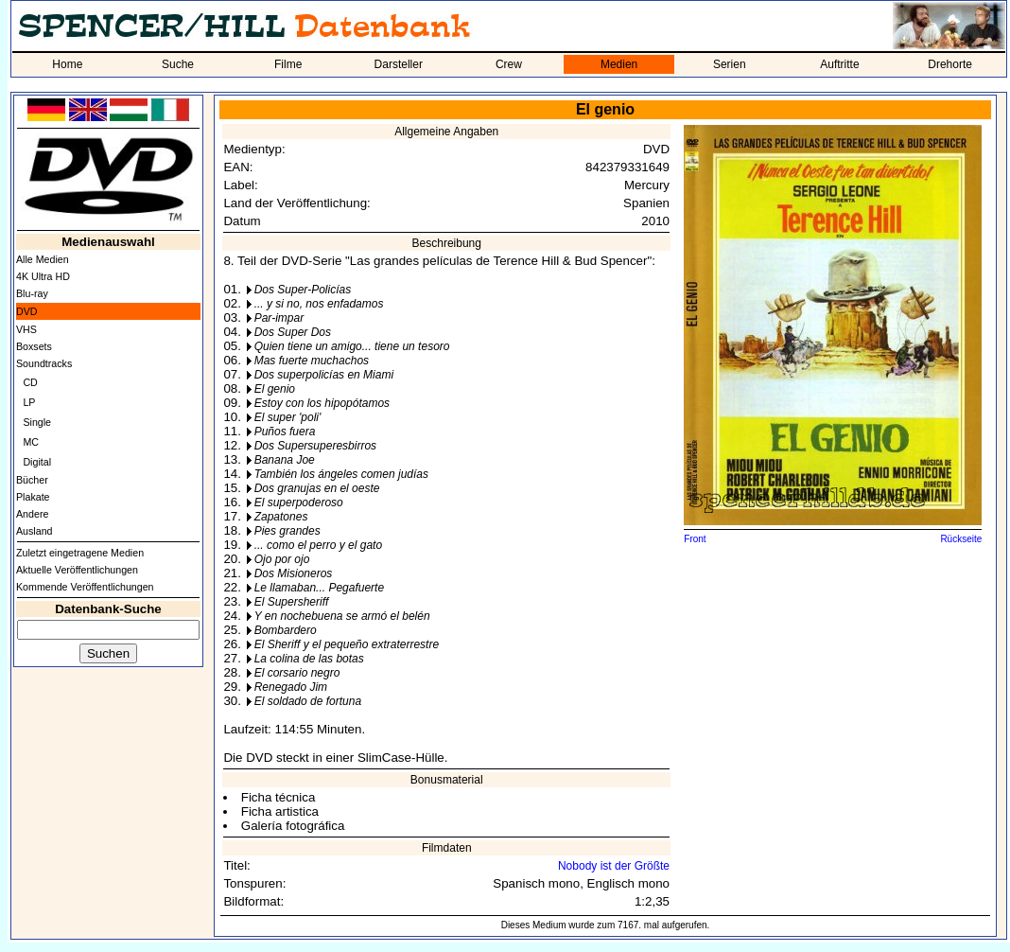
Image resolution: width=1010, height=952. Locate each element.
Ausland (34, 531)
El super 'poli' (288, 417)
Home (67, 64)
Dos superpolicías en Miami (323, 374)
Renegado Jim (290, 687)
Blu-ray (32, 293)
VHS (26, 329)
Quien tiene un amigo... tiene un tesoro (352, 346)
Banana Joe (284, 460)
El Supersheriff (291, 601)
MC (31, 442)
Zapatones (281, 516)
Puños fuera (285, 431)
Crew (509, 64)
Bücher (32, 479)
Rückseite (961, 539)
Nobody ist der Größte (614, 866)
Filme (288, 64)
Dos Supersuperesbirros (315, 445)
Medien (619, 64)
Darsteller (398, 64)
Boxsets (34, 346)
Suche (178, 64)
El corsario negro (297, 672)
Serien (729, 64)
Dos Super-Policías (303, 289)
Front (694, 539)
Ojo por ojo (282, 559)
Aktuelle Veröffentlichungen (77, 569)
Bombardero (285, 630)
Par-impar (279, 318)
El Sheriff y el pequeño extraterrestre (346, 644)
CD (30, 382)
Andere (32, 514)
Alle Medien (42, 259)
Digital (37, 461)
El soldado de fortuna (307, 701)
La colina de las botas (309, 658)
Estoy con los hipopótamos (322, 403)
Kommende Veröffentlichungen (85, 586)
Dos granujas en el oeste (317, 488)
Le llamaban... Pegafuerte (319, 587)
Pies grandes (287, 531)
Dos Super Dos (292, 332)
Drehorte (950, 64)
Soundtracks (44, 363)
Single (37, 422)
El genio (274, 389)
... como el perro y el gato (318, 545)
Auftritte (839, 64)
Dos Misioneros (293, 573)
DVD (27, 311)
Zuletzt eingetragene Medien (80, 552)
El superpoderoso (298, 502)
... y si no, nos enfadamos (319, 303)
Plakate (33, 496)
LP (29, 402)
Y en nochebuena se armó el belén (342, 616)
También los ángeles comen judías (341, 474)
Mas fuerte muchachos (311, 360)
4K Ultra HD (43, 276)
